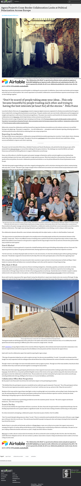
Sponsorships (15, 476)
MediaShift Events (16, 478)
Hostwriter (16, 117)
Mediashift (6, 1)
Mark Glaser (76, 471)
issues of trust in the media (54, 273)
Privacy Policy (34, 484)
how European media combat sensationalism (16, 123)
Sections (16, 1)
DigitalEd (14, 480)
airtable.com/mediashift (21, 86)
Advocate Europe (15, 149)
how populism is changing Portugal (18, 121)
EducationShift (4, 475)
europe (27, 456)
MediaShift (6, 470)
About (14, 473)
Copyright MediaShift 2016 (36, 485)
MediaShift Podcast (16, 482)
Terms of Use (40, 484)
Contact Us (15, 475)
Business (3, 478)
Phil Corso (4, 434)
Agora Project (24, 111)
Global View (3, 480)
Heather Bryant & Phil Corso (10, 15)
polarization (33, 456)
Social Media (3, 476)
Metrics (2, 473)
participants (41, 138)
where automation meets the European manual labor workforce (46, 121)
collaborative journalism (18, 456)
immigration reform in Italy (71, 121)
